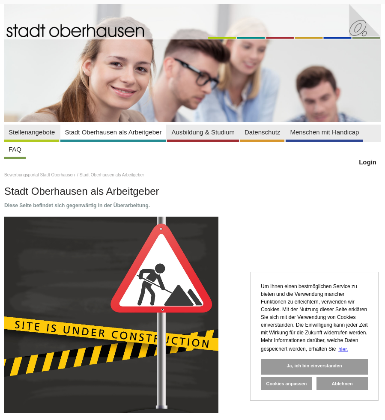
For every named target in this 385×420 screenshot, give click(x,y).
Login (367, 162)
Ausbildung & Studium (203, 132)
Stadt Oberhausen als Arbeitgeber (113, 132)
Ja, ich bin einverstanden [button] (314, 365)
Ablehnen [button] (341, 383)
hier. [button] (343, 349)
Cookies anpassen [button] (286, 383)
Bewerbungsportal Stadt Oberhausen (40, 175)
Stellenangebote (32, 132)
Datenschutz (262, 132)
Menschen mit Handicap (324, 132)
